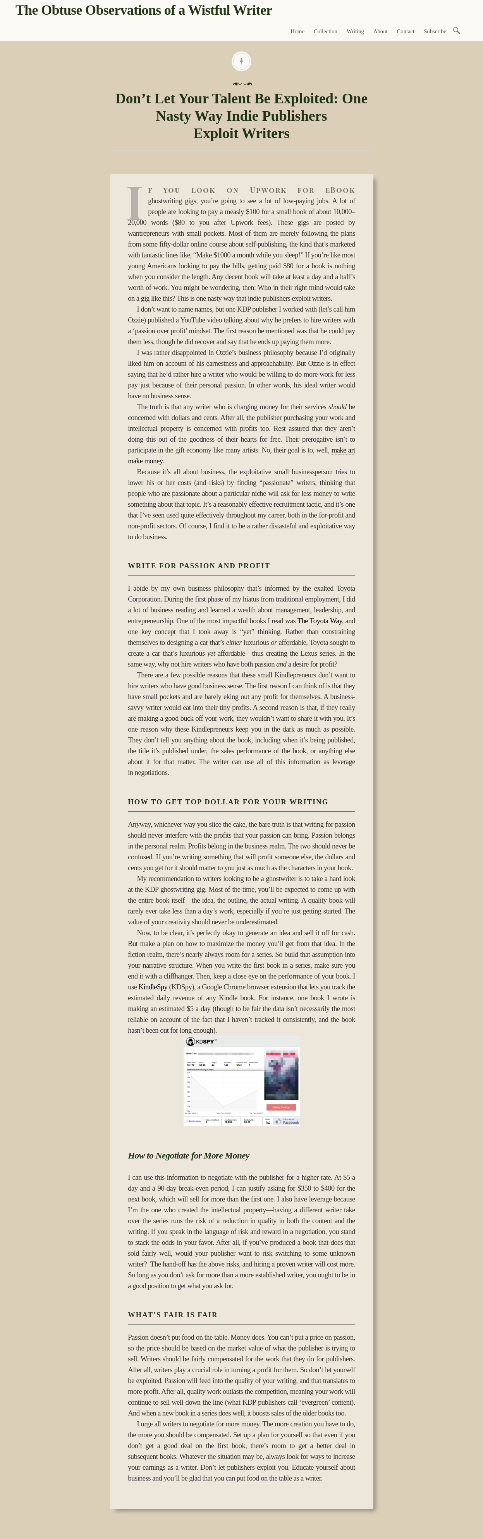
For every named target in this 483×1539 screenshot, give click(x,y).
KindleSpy (153, 987)
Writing (355, 31)
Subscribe (435, 31)
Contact (406, 31)
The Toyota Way (319, 621)
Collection (325, 31)
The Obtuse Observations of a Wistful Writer (143, 10)
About (380, 31)
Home (297, 31)
